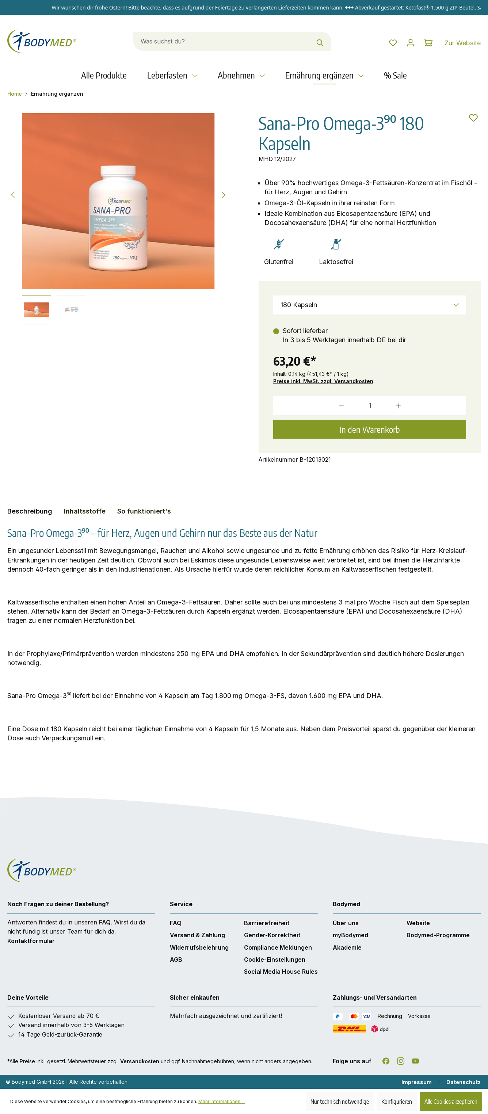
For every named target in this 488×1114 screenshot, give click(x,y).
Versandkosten (139, 1061)
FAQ (105, 922)
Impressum (416, 1082)
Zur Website (463, 43)
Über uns (346, 923)
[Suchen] (312, 41)
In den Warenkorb (370, 429)
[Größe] (369, 304)
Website (418, 923)
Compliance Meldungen (278, 947)
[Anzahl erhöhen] (428, 405)
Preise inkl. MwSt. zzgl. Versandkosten (323, 381)
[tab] (29, 511)
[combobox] (213, 41)
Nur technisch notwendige (339, 1101)
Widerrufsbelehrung (199, 947)
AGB (176, 959)
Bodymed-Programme (438, 935)
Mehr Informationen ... (221, 1101)
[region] (118, 218)
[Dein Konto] (402, 42)
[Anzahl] (369, 405)
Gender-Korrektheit (272, 935)
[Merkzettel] (378, 42)
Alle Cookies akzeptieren (450, 1101)
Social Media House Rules (281, 971)
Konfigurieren (396, 1101)
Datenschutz (463, 1082)
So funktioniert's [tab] (144, 511)
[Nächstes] (223, 194)
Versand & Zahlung (197, 935)
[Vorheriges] (12, 194)
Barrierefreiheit (266, 923)
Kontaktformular (31, 941)
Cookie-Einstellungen (274, 959)
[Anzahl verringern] (310, 405)
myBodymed (350, 935)
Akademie (347, 947)
